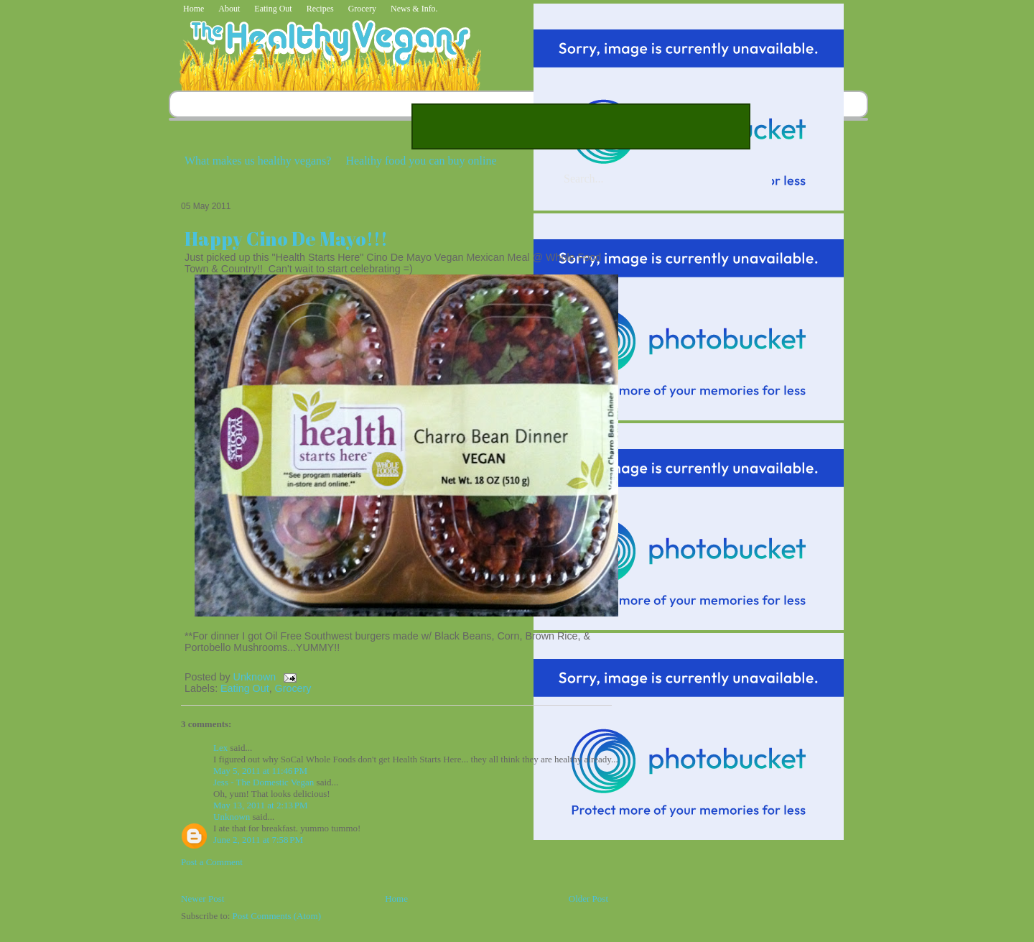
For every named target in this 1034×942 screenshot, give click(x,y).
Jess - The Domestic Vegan (263, 782)
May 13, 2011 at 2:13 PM (260, 805)
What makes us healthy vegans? (258, 160)
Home (193, 9)
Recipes (320, 9)
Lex (220, 747)
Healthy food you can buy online (420, 160)
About (229, 9)
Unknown (256, 677)
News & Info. (414, 9)
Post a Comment (212, 861)
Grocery (362, 9)
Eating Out (273, 9)
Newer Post (202, 898)
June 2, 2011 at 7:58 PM (258, 839)
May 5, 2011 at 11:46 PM (260, 770)
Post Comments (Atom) (277, 915)
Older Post (588, 898)
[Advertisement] (581, 126)
